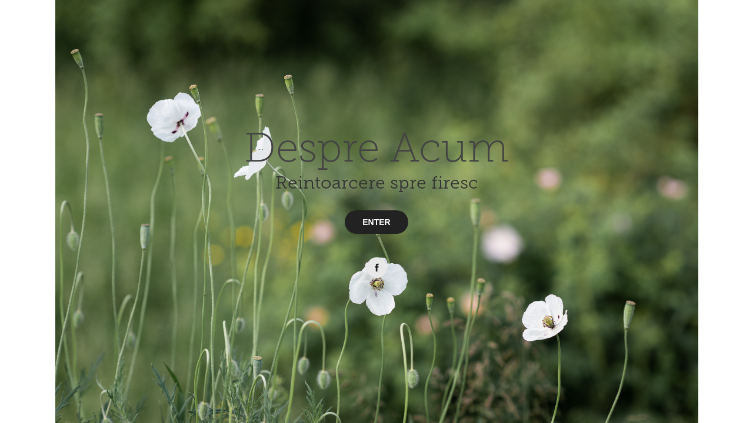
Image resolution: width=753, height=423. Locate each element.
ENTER (376, 222)
